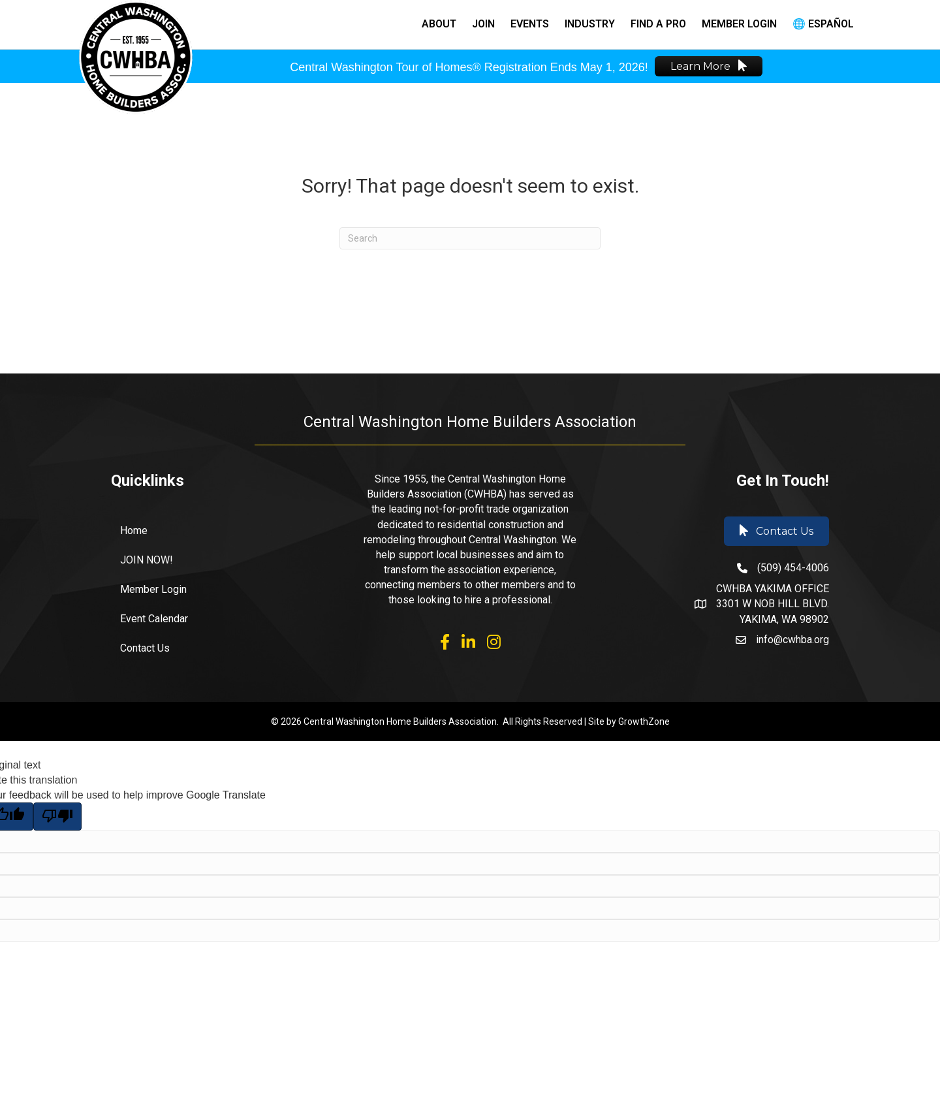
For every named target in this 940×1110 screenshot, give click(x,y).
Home (134, 530)
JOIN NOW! (146, 560)
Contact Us (145, 648)
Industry (590, 24)
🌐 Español (823, 24)
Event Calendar (154, 618)
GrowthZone (644, 721)
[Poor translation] (57, 816)
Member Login (739, 24)
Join (483, 24)
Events (529, 24)
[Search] (470, 238)
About (439, 24)
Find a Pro (658, 24)
